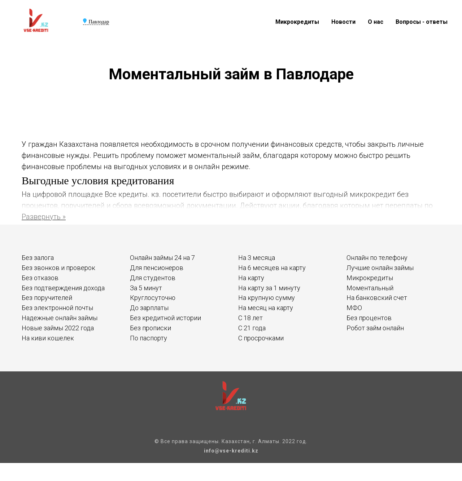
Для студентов (152, 278)
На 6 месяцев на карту (272, 268)
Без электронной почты (57, 308)
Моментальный (369, 288)
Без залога (38, 257)
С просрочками (261, 338)
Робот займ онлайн (375, 328)
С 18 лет (250, 318)
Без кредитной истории (165, 318)
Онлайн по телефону (376, 257)
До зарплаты (149, 308)
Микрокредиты (297, 21)
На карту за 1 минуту (269, 288)
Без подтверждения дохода (63, 288)
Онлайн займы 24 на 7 (162, 257)
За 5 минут (146, 288)
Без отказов (40, 278)
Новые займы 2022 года (58, 328)
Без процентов (369, 318)
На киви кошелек (48, 338)
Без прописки (150, 328)
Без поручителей (47, 297)
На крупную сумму (266, 297)
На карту (251, 278)
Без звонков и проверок (58, 268)
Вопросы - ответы (422, 21)
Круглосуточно (152, 297)
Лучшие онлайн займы (380, 268)
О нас (375, 21)
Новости (343, 21)
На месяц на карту (265, 308)
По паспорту (148, 338)
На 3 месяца (256, 257)
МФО (354, 308)
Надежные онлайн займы (59, 318)
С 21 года (252, 328)
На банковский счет (376, 297)
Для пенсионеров (156, 268)
